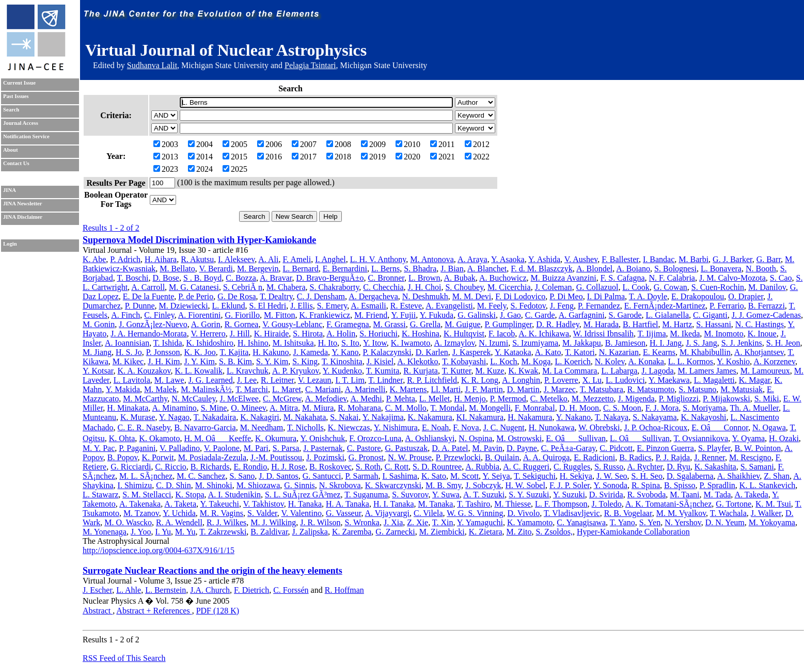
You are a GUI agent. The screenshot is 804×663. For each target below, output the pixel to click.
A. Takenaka (140, 503)
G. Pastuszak (406, 448)
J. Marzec (560, 389)
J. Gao (510, 315)
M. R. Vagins (221, 513)
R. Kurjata (420, 370)
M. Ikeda (685, 333)
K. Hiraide (271, 333)
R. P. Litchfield (432, 380)
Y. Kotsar (98, 370)
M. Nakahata (304, 417)
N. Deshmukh (425, 296)
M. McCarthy (145, 398)
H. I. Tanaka (393, 503)
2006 (269, 144)
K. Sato (433, 476)
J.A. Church (210, 590)
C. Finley (159, 315)
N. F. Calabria (672, 277)
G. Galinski (477, 315)
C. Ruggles (572, 466)
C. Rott (396, 466)
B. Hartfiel (640, 324)
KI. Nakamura (480, 417)
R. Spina (646, 485)
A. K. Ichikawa (543, 333)
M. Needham (261, 427)
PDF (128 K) (218, 610)
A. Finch (125, 315)
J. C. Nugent (504, 427)
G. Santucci (322, 476)
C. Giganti (710, 315)
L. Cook (635, 287)
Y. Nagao (174, 417)
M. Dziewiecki (183, 305)
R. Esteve (406, 305)
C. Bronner (386, 277)
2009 (373, 144)
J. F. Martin (483, 389)
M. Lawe (169, 380)
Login (10, 244)
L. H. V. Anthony (378, 259)
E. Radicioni (594, 457)
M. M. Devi (472, 296)
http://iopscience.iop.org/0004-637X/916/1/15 (158, 550)
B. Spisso (679, 485)
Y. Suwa (446, 494)
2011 (442, 144)
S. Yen (649, 522)
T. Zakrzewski (222, 531)
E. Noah (435, 427)
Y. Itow (375, 342)
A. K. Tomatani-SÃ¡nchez (668, 503)
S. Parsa (286, 448)
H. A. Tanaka (347, 503)
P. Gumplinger (508, 324)
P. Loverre (561, 380)
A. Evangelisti (449, 305)
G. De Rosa (236, 296)
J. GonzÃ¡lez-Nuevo (153, 324)
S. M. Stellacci (146, 494)
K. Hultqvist (464, 333)
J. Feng (562, 305)
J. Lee (247, 380)
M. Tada (717, 494)
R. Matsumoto (651, 389)
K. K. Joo (200, 352)
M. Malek (160, 389)
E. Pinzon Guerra (665, 448)
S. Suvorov (410, 494)
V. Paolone (222, 448)
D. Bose (165, 277)
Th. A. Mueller (754, 407)
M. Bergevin (258, 268)
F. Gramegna (347, 324)
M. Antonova (431, 259)
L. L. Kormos (690, 361)
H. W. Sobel (525, 485)
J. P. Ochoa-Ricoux (656, 427)
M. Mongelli (490, 407)
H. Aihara (161, 259)
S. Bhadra (420, 268)
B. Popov (122, 457)
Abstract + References (154, 610)
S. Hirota (308, 333)
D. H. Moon (579, 407)
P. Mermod (508, 398)
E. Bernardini (345, 268)
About (10, 150)
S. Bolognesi (675, 268)
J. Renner (709, 457)
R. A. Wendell (179, 522)
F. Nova (466, 427)
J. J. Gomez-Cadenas (766, 315)
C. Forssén (290, 590)
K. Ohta (122, 438)
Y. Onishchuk (323, 438)
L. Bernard (301, 268)
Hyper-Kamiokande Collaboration (633, 531)
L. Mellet (434, 398)
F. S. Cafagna (623, 277)
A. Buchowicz (503, 277)
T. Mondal (448, 407)
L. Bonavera (721, 268)
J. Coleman (553, 287)
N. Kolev (610, 361)
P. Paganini (137, 448)
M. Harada (601, 324)
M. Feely (492, 305)
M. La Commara (569, 370)
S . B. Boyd (202, 277)
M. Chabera (286, 287)
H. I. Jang (666, 342)
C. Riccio (170, 466)
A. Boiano (633, 268)
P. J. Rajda (673, 457)
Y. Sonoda (610, 485)
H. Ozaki (784, 438)
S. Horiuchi (378, 333)
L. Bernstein (165, 590)
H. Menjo (469, 398)
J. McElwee (239, 398)
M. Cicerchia (509, 287)
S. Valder (262, 513)
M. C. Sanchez (201, 476)
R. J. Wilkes (226, 522)
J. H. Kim (164, 361)
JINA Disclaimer (22, 217)
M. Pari (256, 448)
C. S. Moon (622, 407)
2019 (373, 156)
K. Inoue (762, 333)
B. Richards (210, 466)
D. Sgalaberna (690, 476)
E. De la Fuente (149, 296)
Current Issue (19, 83)
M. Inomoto (723, 333)
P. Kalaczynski (387, 352)
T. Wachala (728, 513)
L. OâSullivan (640, 438)
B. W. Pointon (757, 448)
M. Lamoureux (765, 370)
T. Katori (579, 352)
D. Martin (523, 389)
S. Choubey (464, 287)
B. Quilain (502, 457)
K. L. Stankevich (767, 485)
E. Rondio (250, 466)
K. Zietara (485, 531)
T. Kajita (234, 352)
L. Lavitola (132, 380)
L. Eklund (228, 305)
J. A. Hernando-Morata (149, 333)
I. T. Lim (350, 380)
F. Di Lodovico (520, 296)
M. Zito (519, 531)
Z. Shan (777, 476)
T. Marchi (251, 389)
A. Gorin (205, 324)
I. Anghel (330, 259)
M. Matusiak (741, 389)
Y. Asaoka (508, 259)
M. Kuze (489, 370)
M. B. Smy (443, 485)
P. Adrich (125, 259)
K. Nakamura (430, 417)
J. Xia (393, 522)
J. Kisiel (380, 361)
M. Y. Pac (99, 448)
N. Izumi (493, 342)
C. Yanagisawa (581, 522)
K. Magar (754, 380)
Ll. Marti (446, 389)
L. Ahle (128, 590)
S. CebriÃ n (242, 287)
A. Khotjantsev (759, 352)
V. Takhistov (263, 503)
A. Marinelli (364, 389)
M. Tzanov (141, 513)
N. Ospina (475, 438)
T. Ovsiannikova (701, 438)
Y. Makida (123, 389)
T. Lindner (386, 380)
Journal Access (20, 123)
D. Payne (522, 448)
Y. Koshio (733, 361)
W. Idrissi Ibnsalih (603, 333)
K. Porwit (157, 457)
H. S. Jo (129, 352)
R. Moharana (359, 407)
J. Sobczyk (483, 485)
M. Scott (464, 476)
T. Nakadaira (215, 417)
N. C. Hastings (759, 324)
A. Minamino (174, 407)
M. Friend (370, 315)
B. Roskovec (330, 466)
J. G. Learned (210, 380)
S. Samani (757, 466)
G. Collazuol (597, 287)
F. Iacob (501, 333)
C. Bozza (241, 277)
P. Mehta (400, 398)
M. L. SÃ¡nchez (145, 476)
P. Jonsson (163, 352)
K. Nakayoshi (704, 417)
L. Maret (286, 389)
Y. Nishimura (396, 427)
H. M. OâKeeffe (217, 438)
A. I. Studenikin (234, 494)
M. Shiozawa (258, 485)
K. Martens (408, 389)
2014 (200, 156)
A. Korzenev (774, 361)
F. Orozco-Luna (375, 438)
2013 (165, 156)
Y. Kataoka (513, 352)
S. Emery (332, 305)
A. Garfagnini (582, 315)
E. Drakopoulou (697, 296)
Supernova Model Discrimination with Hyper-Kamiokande (199, 240)
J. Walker (766, 513)
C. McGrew (282, 398)
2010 (408, 144)
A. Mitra (284, 407)
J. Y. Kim (199, 361)
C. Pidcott (616, 448)
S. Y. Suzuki (529, 494)
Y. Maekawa (669, 380)
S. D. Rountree (437, 466)
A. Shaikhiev (738, 476)
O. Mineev (248, 407)
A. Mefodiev (326, 398)
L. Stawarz (100, 494)
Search (11, 109)
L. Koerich (572, 361)
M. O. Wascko (128, 522)
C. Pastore (364, 448)
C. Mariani (323, 389)
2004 (200, 144)
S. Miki (766, 398)
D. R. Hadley (557, 324)
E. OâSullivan (576, 438)
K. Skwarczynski (393, 485)
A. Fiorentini (199, 315)
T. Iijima (652, 333)
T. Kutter (456, 370)
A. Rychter (645, 466)
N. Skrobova (340, 485)
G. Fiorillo (242, 315)
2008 (338, 144)
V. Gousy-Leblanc (292, 324)
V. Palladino (180, 448)
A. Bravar (276, 277)
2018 (338, 156)
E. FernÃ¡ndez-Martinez (664, 305)
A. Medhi (366, 398)
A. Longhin (521, 380)
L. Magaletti (714, 380)
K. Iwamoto (410, 342)
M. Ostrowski (519, 438)
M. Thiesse (512, 503)
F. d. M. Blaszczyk (542, 268)
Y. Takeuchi (219, 503)
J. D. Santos (278, 476)
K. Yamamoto (530, 522)
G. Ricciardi (131, 466)
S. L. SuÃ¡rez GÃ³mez (303, 494)
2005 (235, 144)
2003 (165, 144)
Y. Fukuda (437, 315)
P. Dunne (140, 305)
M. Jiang (97, 352)
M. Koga (536, 361)
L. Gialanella (667, 315)
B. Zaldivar (269, 531)
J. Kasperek (471, 352)
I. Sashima (399, 476)
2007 (304, 144)
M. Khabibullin (705, 352)
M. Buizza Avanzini (563, 277)
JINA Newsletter (22, 203)
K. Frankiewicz (324, 315)
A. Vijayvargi (387, 513)
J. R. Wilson (320, 522)
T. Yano (622, 522)
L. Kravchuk (248, 370)
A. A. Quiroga (546, 457)
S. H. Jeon (783, 342)
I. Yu (163, 531)
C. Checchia (383, 287)
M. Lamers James (707, 370)
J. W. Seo (611, 476)
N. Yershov (683, 522)
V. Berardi (215, 268)
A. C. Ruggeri (526, 466)
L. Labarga (619, 370)
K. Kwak (523, 370)
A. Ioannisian (127, 342)
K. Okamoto (159, 438)
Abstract (98, 610)
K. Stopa (190, 494)
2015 (235, 156)
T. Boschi (132, 277)
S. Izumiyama (535, 342)
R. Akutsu (197, 259)
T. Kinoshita (342, 361)
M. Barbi (693, 259)
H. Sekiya (576, 476)
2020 (408, 156)
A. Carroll (148, 287)
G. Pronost (366, 457)
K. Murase (137, 417)
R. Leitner (277, 380)
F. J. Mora (662, 407)
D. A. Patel (450, 448)
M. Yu (185, 531)
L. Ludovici (625, 380)
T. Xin (442, 522)
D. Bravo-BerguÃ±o (330, 277)
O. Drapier (745, 296)
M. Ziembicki (442, 531)
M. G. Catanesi (194, 287)
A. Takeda (751, 494)
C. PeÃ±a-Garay (568, 448)
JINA (9, 190)
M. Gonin (99, 324)
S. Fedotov (528, 305)
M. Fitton (279, 315)
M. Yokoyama (772, 522)
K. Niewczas (349, 427)
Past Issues (15, 96)
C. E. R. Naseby (144, 427)
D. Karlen (432, 352)
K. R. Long (479, 380)
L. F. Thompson (561, 503)
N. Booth (761, 268)
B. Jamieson (625, 342)
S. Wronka (362, 522)
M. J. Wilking (273, 522)
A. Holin (340, 333)
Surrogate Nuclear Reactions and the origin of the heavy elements (212, 570)
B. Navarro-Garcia (205, 427)
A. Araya (472, 259)
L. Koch (503, 361)
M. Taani (684, 494)
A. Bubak (460, 277)
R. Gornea (242, 324)
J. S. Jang (701, 342)
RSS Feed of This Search (124, 658)
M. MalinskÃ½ (206, 389)
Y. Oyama (748, 438)
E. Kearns (659, 352)
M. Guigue (462, 324)
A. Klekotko (417, 361)
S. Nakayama (654, 417)
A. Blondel (594, 268)
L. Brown (424, 277)
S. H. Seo (647, 476)
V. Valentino (301, 513)
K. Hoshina (420, 333)
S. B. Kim (235, 361)
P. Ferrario (727, 305)
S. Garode (625, 315)
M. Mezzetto (593, 398)
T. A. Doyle (648, 296)
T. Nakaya (611, 417)
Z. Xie (417, 522)
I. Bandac (658, 259)
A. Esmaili (368, 305)
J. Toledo (607, 503)
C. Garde (540, 315)
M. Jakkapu (581, 342)
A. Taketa (180, 503)
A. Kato (548, 352)
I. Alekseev (236, 259)
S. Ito (350, 342)
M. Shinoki (213, 485)
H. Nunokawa (552, 427)
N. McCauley (193, 398)
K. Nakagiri (259, 417)
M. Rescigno (750, 457)
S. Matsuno (697, 389)
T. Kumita (383, 370)
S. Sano (242, 476)
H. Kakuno (271, 352)
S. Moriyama (704, 407)
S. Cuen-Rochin (717, 287)
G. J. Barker (732, 259)
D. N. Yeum (725, 522)
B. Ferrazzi (766, 305)
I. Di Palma (606, 296)
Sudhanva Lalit (152, 65)
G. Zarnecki (395, 531)
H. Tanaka (305, 503)
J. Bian (451, 268)
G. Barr (768, 259)
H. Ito (327, 342)
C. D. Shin (173, 485)
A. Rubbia (482, 466)
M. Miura (318, 407)
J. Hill (240, 333)
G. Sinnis (299, 485)
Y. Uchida (179, 513)
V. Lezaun (315, 380)
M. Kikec (128, 361)
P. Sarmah (361, 476)
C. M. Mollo (406, 407)
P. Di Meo (565, 296)
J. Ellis (301, 305)
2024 (200, 169)
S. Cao (781, 277)
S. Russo (608, 466)
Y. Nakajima (383, 417)
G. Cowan (670, 287)
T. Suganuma (366, 494)
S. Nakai (344, 417)
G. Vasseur (343, 513)
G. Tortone (733, 503)
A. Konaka (646, 361)
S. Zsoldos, (554, 531)
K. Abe (94, 259)
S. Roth (368, 466)
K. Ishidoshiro (210, 342)
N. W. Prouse (409, 457)
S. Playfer (714, 448)
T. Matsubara (601, 389)
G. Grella (425, 324)
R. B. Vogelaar (628, 513)
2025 (235, 169)
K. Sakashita (715, 466)
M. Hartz (677, 324)
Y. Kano (345, 352)
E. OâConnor (719, 427)
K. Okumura (275, 438)
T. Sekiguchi (535, 476)
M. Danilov (767, 287)
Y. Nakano (573, 417)
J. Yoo (141, 531)
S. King (305, 361)
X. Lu (592, 380)
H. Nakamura (530, 417)
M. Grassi (389, 324)
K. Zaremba (351, 531)
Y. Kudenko (342, 370)
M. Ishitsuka (293, 342)
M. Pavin (487, 448)
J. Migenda (636, 398)
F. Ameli (296, 259)
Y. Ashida (544, 259)
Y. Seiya (496, 476)
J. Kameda (310, 352)
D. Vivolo (523, 513)
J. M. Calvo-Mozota (732, 277)
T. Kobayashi (464, 361)
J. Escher (97, 590)
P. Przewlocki (458, 457)
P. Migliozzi (679, 398)
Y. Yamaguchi (480, 522)
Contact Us (16, 163)
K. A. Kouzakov (144, 370)
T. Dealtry (276, 296)
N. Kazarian (619, 352)
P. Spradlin (717, 485)
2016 (269, 156)
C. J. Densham (321, 296)
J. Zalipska (310, 531)
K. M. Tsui (773, 503)
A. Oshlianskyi (429, 438)
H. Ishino (253, 342)
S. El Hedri (268, 305)
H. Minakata (127, 407)
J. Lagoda (657, 370)
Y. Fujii (403, 315)
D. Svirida (606, 494)
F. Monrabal (535, 407)
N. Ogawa (769, 427)
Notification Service (26, 136)
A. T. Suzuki (484, 494)
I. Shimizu (135, 485)
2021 (442, 156)
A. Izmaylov (454, 342)
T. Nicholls (305, 427)
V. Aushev (580, 259)
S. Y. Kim (272, 361)
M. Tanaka (435, 503)
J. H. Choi (425, 287)
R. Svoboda (646, 494)
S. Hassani (713, 324)
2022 (477, 156)
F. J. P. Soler (569, 485)
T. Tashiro (473, 503)
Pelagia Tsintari (310, 65)
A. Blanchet (487, 268)
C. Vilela (428, 513)
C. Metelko (548, 398)
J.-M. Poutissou (276, 457)
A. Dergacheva (373, 296)
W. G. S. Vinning (475, 513)
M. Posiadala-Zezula (212, 457)
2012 (477, 144)
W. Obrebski (599, 427)
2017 (304, 156)
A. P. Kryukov (295, 370)
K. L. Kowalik (198, 370)
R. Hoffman (344, 590)
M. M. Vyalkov (681, 513)
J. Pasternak (322, 448)
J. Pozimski (325, 457)
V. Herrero (208, 333)
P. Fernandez (599, 305)
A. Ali (268, 259)
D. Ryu (678, 466)
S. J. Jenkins (741, 342)
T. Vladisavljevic (572, 513)
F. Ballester (620, 259)
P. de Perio (195, 296)
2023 (165, 169)
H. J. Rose (288, 466)
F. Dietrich (251, 590)
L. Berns (385, 268)
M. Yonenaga (105, 531)
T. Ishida (167, 342)
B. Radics (635, 457)
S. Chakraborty (334, 287)
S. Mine (214, 407)
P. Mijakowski (726, 398)
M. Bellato (177, 268)
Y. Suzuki (569, 494)
